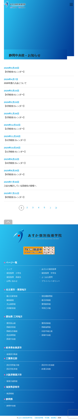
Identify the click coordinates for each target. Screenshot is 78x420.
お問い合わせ (11, 281)
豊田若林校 (46, 323)
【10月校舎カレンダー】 (15, 163)
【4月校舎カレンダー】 (14, 94)
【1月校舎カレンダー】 (14, 129)
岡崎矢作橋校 (11, 331)
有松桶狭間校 (47, 296)
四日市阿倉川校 (12, 365)
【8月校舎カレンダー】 (14, 197)
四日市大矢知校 (48, 365)
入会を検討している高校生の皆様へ (20, 186)
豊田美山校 (11, 323)
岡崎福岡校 (46, 327)
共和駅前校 (11, 308)
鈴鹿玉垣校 (46, 369)
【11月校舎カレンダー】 (15, 151)
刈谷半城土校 (47, 331)
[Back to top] (8, 222)
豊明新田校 (46, 304)
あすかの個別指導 (49, 269)
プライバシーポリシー (51, 281)
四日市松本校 (11, 369)
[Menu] (71, 4)
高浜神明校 (11, 335)
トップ (9, 269)
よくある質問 (47, 277)
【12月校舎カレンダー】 (15, 140)
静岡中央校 (11, 406)
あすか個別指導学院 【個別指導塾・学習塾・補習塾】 (37, 418)
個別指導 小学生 (13, 273)
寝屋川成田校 (11, 381)
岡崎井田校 (11, 327)
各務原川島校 (11, 354)
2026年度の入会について (15, 83)
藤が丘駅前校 (11, 296)
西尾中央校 (11, 339)
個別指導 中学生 (49, 273)
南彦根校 (10, 393)
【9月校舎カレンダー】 (14, 174)
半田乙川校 (46, 308)
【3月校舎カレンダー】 (14, 106)
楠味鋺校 (10, 300)
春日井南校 (46, 300)
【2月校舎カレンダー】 (14, 117)
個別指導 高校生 (13, 277)
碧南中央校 (46, 335)
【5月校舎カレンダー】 (14, 71)
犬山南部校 (11, 304)
